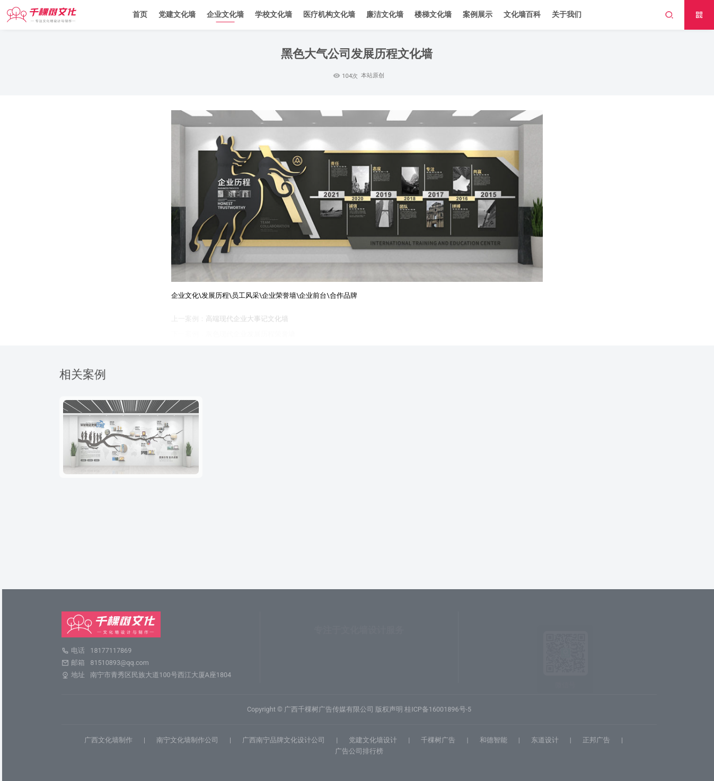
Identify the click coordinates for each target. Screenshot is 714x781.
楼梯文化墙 (433, 14)
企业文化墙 (225, 14)
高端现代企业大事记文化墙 (247, 321)
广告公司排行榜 (362, 751)
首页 (140, 14)
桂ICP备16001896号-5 (441, 709)
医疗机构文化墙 (329, 14)
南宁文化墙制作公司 (191, 740)
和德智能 (496, 740)
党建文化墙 (177, 14)
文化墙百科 (522, 14)
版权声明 (392, 709)
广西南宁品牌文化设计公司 (286, 740)
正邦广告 (599, 740)
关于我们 (566, 14)
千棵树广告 (441, 740)
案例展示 (477, 14)
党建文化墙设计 (376, 740)
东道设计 (548, 740)
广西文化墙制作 (111, 740)
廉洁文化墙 (384, 14)
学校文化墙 (273, 14)
